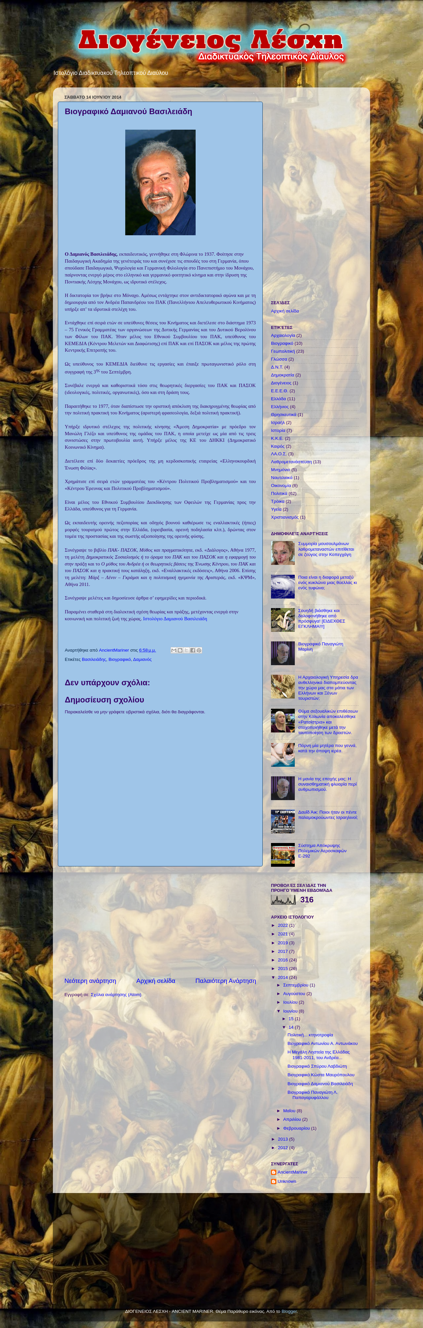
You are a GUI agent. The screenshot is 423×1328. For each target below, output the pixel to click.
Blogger (289, 1311)
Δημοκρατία (282, 374)
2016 (283, 959)
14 (291, 1027)
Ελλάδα (278, 398)
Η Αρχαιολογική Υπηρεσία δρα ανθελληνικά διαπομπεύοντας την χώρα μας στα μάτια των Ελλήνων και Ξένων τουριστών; (328, 688)
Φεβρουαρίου (297, 1128)
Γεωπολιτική (283, 351)
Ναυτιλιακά (281, 477)
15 (291, 1018)
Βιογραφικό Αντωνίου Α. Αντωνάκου (323, 1043)
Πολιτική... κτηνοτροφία (310, 1034)
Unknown (287, 1181)
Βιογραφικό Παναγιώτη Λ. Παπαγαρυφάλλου (313, 1095)
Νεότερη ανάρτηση (90, 980)
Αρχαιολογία (283, 335)
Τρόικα (278, 501)
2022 (283, 925)
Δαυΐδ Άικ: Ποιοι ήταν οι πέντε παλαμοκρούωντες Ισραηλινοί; (328, 815)
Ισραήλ (278, 422)
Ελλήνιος (280, 406)
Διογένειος (281, 382)
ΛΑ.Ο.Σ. (279, 453)
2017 (283, 951)
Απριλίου (292, 1119)
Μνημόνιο (280, 469)
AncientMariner (293, 1172)
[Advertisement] (160, 921)
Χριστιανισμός (285, 517)
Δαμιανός (142, 659)
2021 (283, 933)
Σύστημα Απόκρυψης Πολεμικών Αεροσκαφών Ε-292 (322, 850)
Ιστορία (278, 430)
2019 (283, 942)
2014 (283, 977)
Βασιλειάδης (94, 659)
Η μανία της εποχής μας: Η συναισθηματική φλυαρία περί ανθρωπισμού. (327, 784)
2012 (283, 1147)
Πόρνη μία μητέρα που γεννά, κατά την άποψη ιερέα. (327, 748)
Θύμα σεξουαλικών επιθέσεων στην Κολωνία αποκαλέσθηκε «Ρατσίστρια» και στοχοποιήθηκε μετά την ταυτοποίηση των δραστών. (328, 722)
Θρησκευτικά (283, 414)
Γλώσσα (279, 359)
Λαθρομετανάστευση (291, 461)
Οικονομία (281, 485)
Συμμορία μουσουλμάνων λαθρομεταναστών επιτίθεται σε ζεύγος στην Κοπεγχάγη (326, 549)
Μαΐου (290, 1110)
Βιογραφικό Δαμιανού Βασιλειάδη (320, 1083)
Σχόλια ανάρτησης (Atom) (116, 994)
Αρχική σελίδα (155, 980)
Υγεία (276, 509)
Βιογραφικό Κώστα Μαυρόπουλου (321, 1074)
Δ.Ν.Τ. (277, 367)
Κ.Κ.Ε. (277, 438)
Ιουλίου (291, 1002)
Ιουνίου (291, 1011)
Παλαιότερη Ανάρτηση (225, 980)
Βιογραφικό (119, 659)
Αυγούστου (294, 993)
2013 (283, 1139)
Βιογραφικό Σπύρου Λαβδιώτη (317, 1066)
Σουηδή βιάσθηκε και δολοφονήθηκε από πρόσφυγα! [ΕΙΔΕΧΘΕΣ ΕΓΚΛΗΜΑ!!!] (321, 618)
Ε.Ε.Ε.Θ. (279, 390)
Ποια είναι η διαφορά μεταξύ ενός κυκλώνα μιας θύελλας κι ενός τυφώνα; (327, 582)
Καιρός (278, 446)
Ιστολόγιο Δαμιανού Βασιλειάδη (175, 618)
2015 (283, 968)
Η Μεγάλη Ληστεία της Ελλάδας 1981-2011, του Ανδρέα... (319, 1055)
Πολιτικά (279, 493)
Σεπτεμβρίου (296, 985)
